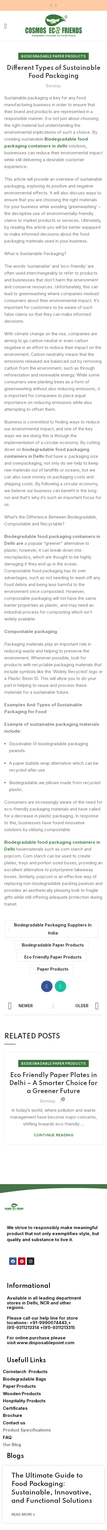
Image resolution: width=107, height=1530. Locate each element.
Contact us (14, 1422)
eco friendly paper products (53, 957)
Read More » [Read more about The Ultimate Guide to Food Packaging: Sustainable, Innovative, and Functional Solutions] (23, 1514)
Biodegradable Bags (24, 1379)
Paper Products (52, 969)
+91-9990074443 (48, 1322)
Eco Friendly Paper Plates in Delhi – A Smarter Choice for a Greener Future (53, 1083)
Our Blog (12, 1444)
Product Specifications (27, 1430)
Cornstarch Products (25, 1371)
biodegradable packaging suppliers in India (53, 928)
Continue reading (53, 1135)
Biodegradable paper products (53, 945)
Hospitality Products (24, 1400)
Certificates (15, 1408)
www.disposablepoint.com (45, 1342)
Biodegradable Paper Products (53, 56)
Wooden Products (22, 1393)
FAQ (7, 1437)
